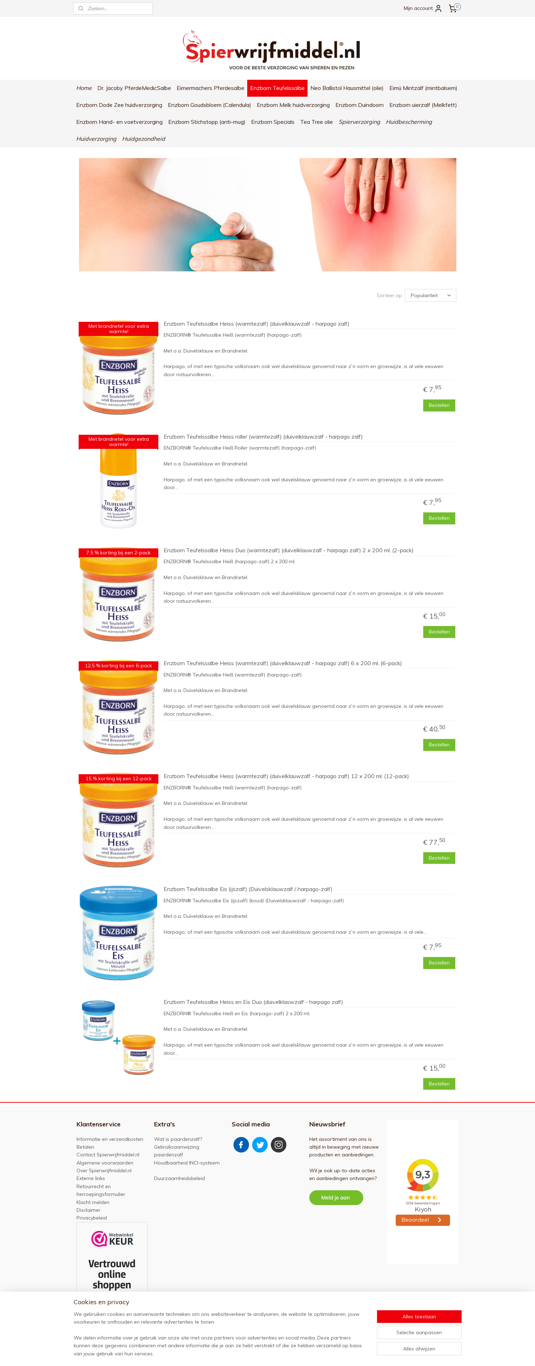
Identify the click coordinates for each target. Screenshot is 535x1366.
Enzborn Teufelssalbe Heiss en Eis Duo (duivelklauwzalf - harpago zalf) (253, 1002)
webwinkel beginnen (293, 1352)
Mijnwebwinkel (350, 1352)
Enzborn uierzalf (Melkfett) (423, 104)
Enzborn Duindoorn (359, 104)
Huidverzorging (96, 138)
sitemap (256, 1352)
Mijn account (423, 8)
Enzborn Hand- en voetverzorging (119, 121)
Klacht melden (93, 1202)
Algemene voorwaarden (105, 1163)
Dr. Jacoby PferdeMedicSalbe (134, 87)
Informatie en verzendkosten (110, 1139)
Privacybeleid (92, 1218)
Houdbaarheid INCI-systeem (187, 1163)
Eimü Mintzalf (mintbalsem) (423, 87)
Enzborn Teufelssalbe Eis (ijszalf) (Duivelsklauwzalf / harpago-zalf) (247, 889)
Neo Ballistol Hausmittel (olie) (347, 87)
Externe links (91, 1178)
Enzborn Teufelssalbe (277, 87)
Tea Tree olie (316, 121)
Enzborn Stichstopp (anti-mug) (206, 121)
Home (84, 87)
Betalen (85, 1147)
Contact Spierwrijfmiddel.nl (108, 1154)
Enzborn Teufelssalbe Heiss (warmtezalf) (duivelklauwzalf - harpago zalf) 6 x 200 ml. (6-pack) (282, 663)
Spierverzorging (359, 121)
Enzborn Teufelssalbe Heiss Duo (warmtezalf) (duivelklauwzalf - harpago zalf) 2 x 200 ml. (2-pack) (288, 550)
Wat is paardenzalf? (178, 1139)
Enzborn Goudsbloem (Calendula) (209, 104)
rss (269, 1352)
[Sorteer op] (430, 295)
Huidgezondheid (143, 138)
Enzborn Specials (272, 121)
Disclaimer (89, 1210)
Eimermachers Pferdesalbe (210, 87)
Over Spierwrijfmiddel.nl (104, 1170)
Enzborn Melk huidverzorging (293, 104)
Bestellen (439, 405)
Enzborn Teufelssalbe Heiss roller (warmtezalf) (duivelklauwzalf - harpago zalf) (263, 436)
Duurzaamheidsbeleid (179, 1178)
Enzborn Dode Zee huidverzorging (119, 104)
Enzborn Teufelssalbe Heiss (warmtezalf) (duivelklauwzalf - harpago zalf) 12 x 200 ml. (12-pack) (286, 776)
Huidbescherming (409, 121)
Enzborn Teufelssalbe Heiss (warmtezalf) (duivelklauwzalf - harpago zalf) (256, 323)
